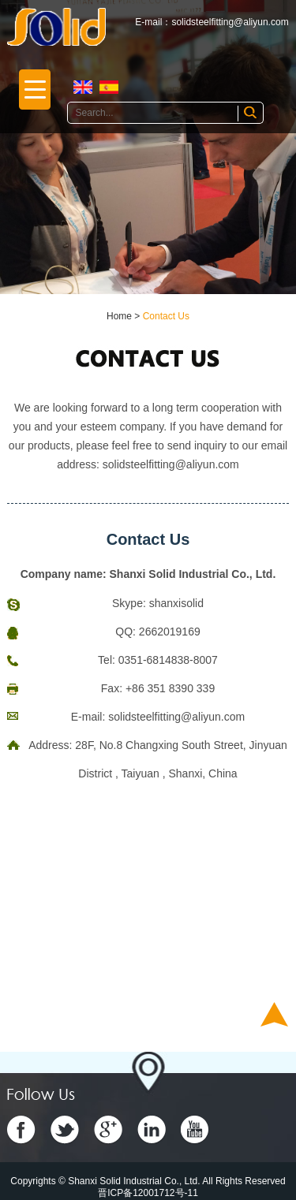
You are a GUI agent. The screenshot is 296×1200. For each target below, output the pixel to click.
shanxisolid (176, 603)
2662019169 (169, 631)
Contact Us (166, 316)
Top (274, 1014)
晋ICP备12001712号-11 (148, 1192)
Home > (125, 316)
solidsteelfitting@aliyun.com (229, 22)
